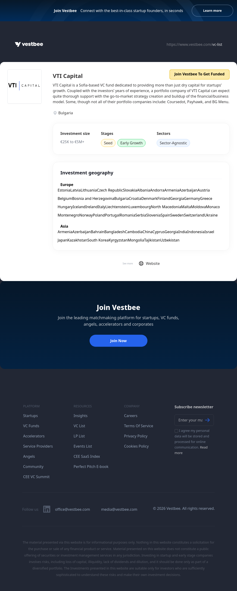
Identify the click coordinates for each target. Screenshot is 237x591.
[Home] (29, 44)
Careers (130, 415)
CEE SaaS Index (87, 456)
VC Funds (31, 425)
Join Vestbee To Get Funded (200, 74)
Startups (30, 415)
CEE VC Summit (36, 476)
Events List (83, 446)
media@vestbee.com (119, 509)
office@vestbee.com (72, 509)
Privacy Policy (135, 436)
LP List (79, 436)
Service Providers (38, 446)
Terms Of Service (138, 425)
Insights (80, 415)
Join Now (118, 340)
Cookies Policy (136, 446)
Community (33, 466)
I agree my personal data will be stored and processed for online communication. (192, 441)
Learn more (212, 10)
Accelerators (34, 436)
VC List (79, 425)
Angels (29, 456)
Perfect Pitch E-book (91, 466)
